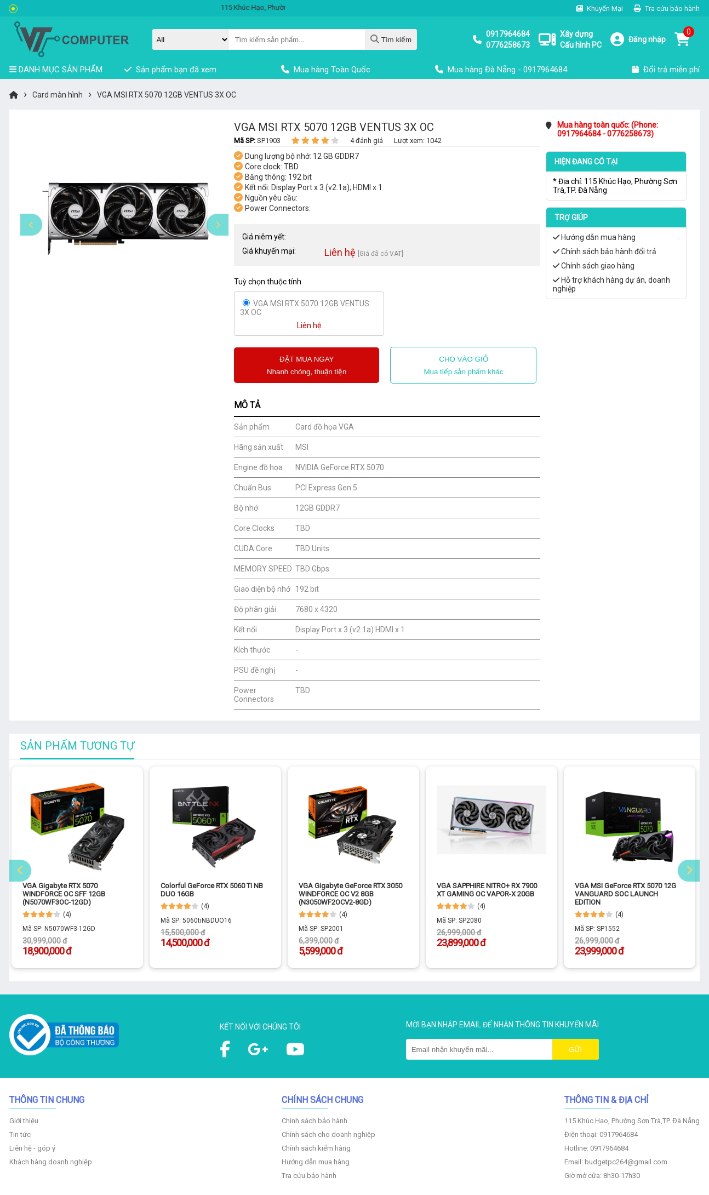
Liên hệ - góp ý (32, 1148)
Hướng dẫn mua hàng (594, 237)
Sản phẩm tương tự (77, 745)
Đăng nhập (647, 39)
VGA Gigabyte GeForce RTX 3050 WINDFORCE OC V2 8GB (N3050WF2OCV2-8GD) (350, 894)
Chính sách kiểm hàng (316, 1148)
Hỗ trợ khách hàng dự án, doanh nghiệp (611, 284)
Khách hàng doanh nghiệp (50, 1162)
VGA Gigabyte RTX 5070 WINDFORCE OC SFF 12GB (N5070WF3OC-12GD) (63, 894)
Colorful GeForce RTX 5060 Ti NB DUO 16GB (212, 890)
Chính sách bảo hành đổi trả (604, 251)
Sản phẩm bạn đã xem (170, 70)
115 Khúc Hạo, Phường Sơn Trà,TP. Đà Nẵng (632, 1121)
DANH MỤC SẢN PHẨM (55, 70)
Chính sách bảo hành (314, 1121)
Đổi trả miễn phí (666, 70)
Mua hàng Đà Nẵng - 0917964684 (501, 70)
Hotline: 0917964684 (596, 1148)
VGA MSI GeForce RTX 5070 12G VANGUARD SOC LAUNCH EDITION (625, 894)
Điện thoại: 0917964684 (601, 1134)
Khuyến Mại (599, 8)
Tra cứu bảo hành (667, 8)
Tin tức (20, 1134)
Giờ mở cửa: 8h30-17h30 (602, 1175)
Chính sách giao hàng (593, 265)
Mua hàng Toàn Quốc (325, 70)
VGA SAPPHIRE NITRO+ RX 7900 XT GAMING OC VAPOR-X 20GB (487, 890)
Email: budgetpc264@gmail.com (615, 1162)
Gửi (575, 1049)
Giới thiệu (23, 1121)
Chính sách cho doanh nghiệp (328, 1134)
